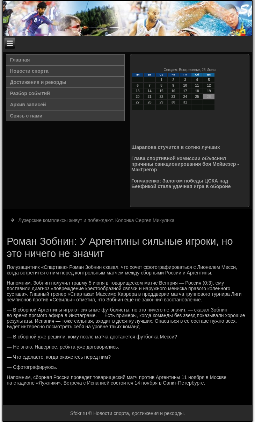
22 (161, 97)
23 (173, 97)
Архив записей (28, 104)
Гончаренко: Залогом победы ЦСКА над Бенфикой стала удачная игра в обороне (181, 183)
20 (138, 97)
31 (185, 102)
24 (185, 97)
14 (150, 91)
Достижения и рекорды (38, 82)
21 (150, 97)
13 (138, 91)
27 (138, 102)
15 (161, 91)
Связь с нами (26, 116)
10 (185, 85)
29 (161, 102)
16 (173, 91)
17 (185, 91)
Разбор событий (30, 93)
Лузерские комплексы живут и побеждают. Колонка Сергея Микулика (96, 220)
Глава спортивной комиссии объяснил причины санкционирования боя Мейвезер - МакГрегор (185, 164)
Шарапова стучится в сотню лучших (175, 147)
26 (209, 97)
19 (209, 91)
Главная (20, 60)
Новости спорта (29, 71)
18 (197, 91)
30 (173, 102)
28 (150, 102)
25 (197, 97)
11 (197, 85)
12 (209, 85)
